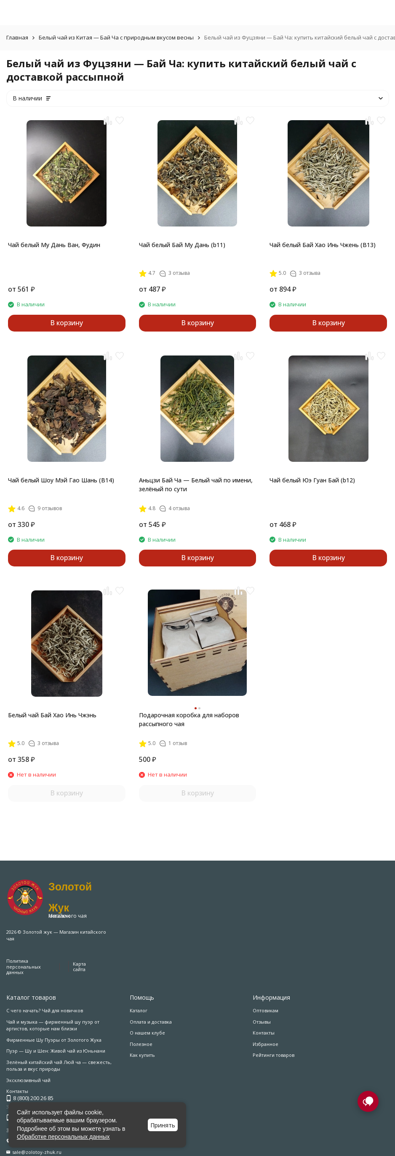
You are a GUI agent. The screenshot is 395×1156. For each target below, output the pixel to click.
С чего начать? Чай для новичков (44, 1010)
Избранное (265, 1044)
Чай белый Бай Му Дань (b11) (182, 245)
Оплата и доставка (151, 1022)
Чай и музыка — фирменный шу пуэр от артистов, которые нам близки (52, 1025)
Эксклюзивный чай (28, 1080)
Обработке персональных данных (63, 1136)
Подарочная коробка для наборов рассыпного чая (189, 719)
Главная (17, 37)
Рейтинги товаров (273, 1055)
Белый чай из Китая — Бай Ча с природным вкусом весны (116, 37)
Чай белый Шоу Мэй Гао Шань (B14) (61, 480)
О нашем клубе (147, 1033)
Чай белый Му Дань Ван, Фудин (54, 245)
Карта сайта (79, 966)
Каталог (138, 1010)
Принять (162, 1125)
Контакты (264, 1033)
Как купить (142, 1055)
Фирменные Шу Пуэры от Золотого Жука (53, 1040)
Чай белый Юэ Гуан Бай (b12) (312, 480)
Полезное (141, 1044)
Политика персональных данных (23, 966)
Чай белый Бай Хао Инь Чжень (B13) (323, 245)
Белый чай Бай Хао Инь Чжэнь (52, 715)
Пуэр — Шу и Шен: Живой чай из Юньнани (55, 1051)
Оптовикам (265, 1010)
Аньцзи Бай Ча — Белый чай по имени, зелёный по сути (196, 484)
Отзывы (262, 1022)
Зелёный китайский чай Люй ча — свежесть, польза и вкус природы (59, 1065)
